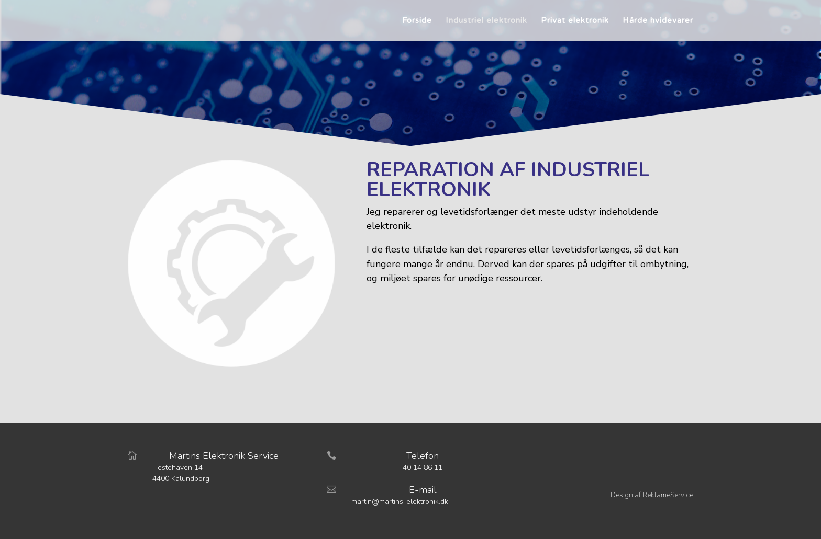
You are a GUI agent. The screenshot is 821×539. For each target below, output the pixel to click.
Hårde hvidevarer (658, 21)
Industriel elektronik (486, 21)
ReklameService (667, 495)
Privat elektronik (575, 21)
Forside (417, 21)
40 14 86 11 (422, 468)
